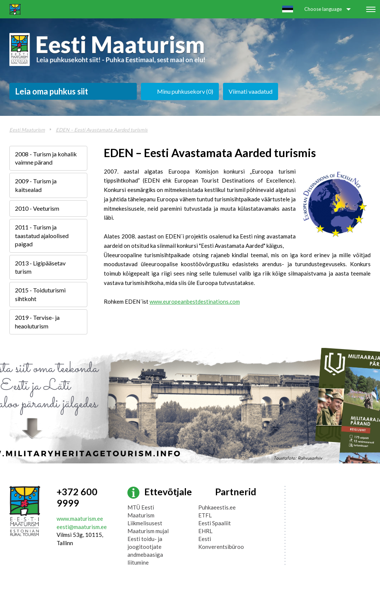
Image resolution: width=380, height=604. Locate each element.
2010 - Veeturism (37, 208)
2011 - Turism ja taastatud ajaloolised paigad (42, 235)
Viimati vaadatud (250, 91)
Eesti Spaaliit (214, 523)
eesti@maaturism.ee (82, 526)
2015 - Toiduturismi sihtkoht (40, 294)
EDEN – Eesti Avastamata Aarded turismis (102, 130)
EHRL (205, 531)
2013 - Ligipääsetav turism (40, 267)
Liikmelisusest (144, 523)
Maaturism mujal (148, 531)
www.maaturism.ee (80, 518)
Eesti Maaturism (27, 130)
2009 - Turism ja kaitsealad (36, 185)
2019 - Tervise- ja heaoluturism (37, 321)
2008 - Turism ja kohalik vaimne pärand (46, 158)
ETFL (205, 515)
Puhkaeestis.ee (217, 507)
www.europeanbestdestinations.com (195, 301)
